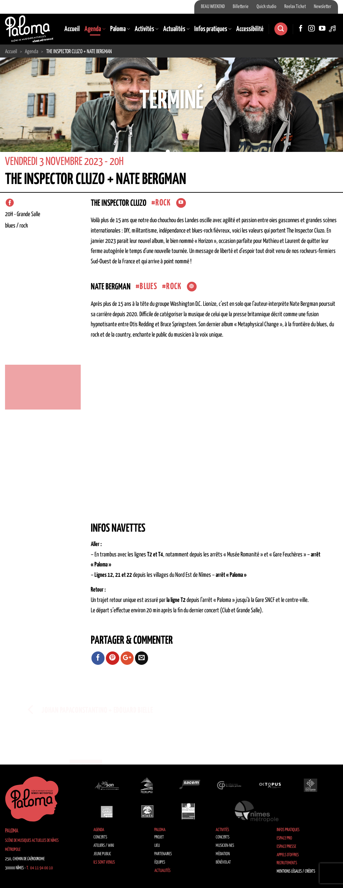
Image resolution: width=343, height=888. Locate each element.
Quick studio (266, 6)
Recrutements (287, 863)
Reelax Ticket (295, 6)
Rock (162, 203)
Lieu (157, 845)
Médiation (223, 854)
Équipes (159, 862)
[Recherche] (280, 28)
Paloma (120, 29)
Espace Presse (286, 847)
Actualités (176, 29)
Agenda (94, 29)
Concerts (100, 837)
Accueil (72, 29)
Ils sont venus (104, 862)
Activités (146, 29)
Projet (159, 837)
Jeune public (102, 854)
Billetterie (241, 6)
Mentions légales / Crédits (296, 871)
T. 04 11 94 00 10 (39, 868)
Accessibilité (250, 29)
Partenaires (163, 854)
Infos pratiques (212, 29)
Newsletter (322, 6)
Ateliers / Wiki (103, 845)
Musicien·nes (225, 845)
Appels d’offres (288, 855)
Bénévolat (223, 862)
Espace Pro (284, 838)
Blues (148, 286)
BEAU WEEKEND (213, 6)
